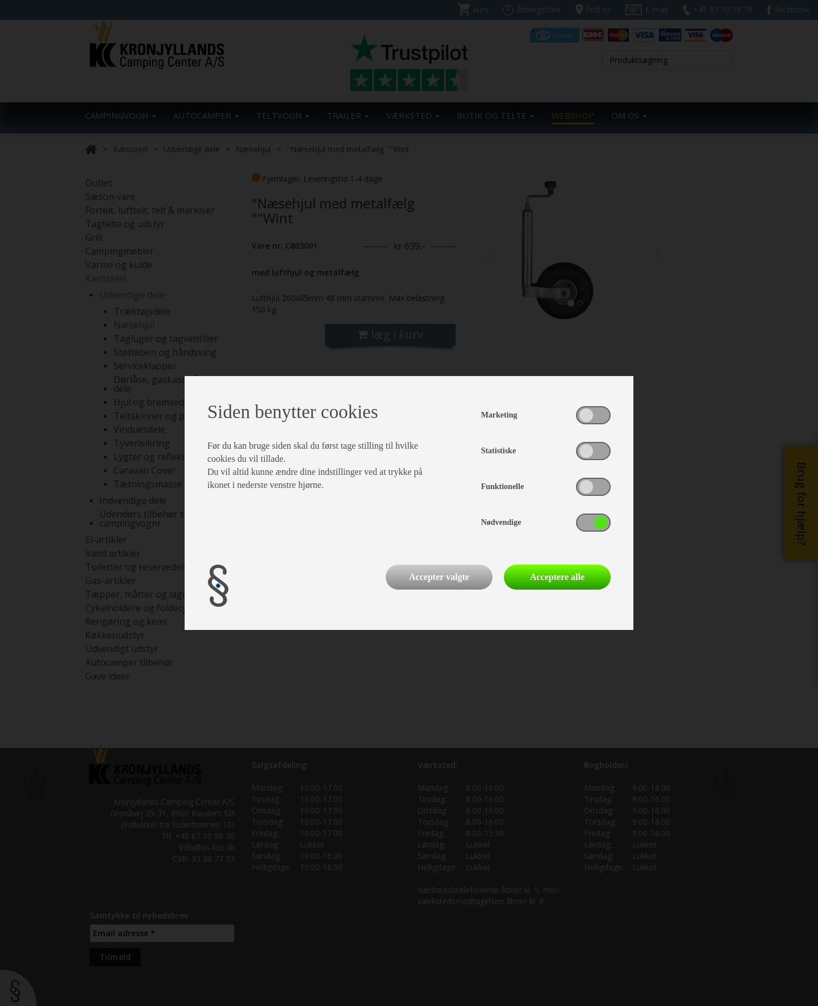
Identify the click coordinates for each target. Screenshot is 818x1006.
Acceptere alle (557, 577)
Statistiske (498, 450)
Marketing (499, 415)
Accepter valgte (439, 577)
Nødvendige (501, 522)
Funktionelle (502, 486)
